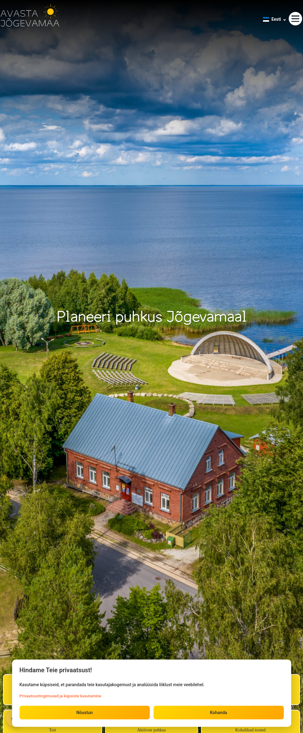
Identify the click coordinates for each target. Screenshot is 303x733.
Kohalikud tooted (250, 730)
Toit (52, 730)
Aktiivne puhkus (151, 730)
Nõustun (84, 712)
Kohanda (218, 712)
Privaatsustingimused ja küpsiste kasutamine (60, 696)
